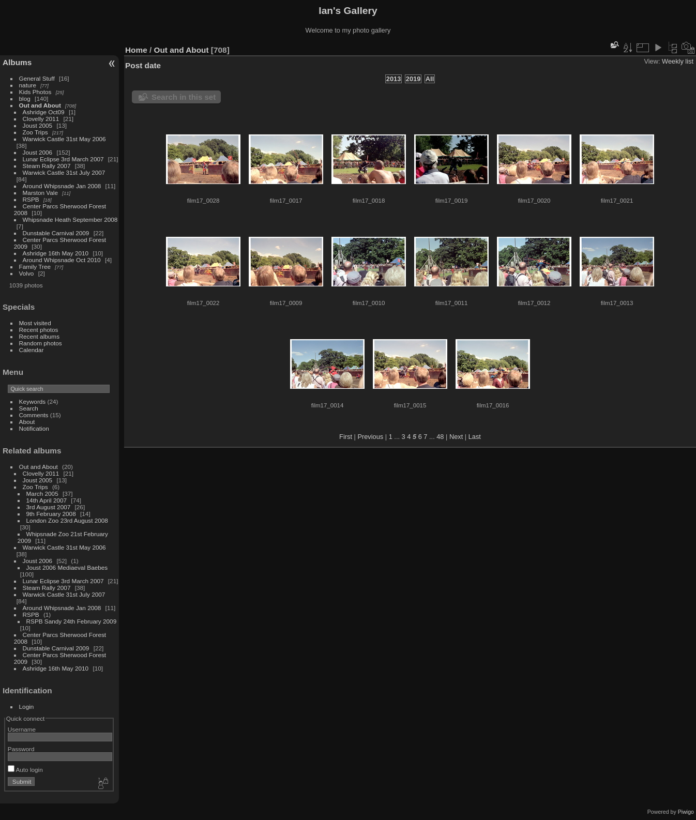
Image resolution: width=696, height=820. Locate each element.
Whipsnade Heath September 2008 (70, 219)
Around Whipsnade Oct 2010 (62, 259)
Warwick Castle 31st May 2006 (64, 138)
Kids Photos (35, 91)
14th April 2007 (46, 500)
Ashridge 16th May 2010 (56, 253)
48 (440, 437)
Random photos (40, 343)
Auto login (25, 769)
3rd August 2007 (48, 507)
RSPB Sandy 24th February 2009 (71, 621)
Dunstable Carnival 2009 (56, 233)
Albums (17, 62)
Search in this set (184, 97)
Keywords (32, 401)
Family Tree (35, 266)
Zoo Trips (35, 132)
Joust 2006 (38, 152)
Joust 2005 (38, 125)
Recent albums (39, 336)
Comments (34, 415)
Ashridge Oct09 (44, 112)
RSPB (31, 199)
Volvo (26, 273)
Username (22, 729)
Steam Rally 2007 (47, 165)
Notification (34, 428)
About (27, 421)
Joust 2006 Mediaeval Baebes (67, 567)
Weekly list (677, 61)
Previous (370, 437)
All (430, 79)
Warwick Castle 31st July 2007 (64, 172)
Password (21, 749)
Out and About (40, 105)
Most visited (35, 323)
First (345, 437)
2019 (413, 79)
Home (136, 49)
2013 (393, 79)
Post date (143, 65)
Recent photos (38, 329)
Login (26, 706)
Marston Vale (40, 192)
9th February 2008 (51, 513)
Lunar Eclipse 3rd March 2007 (63, 159)
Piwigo (686, 812)
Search (28, 408)
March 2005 (42, 493)
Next (456, 437)
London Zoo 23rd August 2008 (67, 520)
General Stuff (37, 78)
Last (474, 437)
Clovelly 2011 (41, 118)
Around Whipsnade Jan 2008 (62, 186)
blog (25, 98)
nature (27, 85)
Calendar (31, 349)
